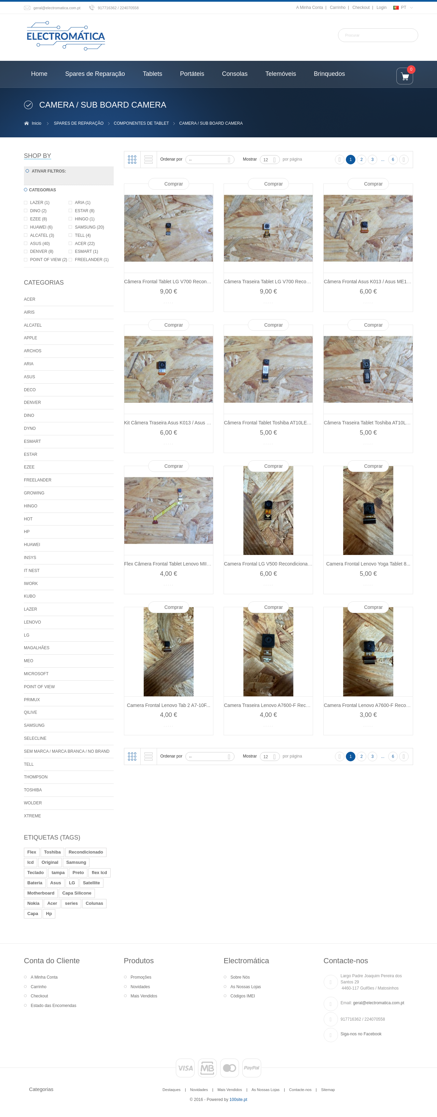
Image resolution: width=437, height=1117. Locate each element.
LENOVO (32, 622)
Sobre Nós (240, 977)
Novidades (140, 986)
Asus (55, 882)
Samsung (76, 862)
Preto (78, 872)
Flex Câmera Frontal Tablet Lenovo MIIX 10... (172, 564)
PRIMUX (32, 699)
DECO (30, 389)
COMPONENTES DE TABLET (141, 123)
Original (50, 862)
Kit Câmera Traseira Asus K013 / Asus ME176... (175, 422)
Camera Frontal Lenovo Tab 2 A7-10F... (168, 705)
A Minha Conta (309, 7)
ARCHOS (32, 351)
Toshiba (52, 852)
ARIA (28, 364)
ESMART (32, 441)
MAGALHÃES (37, 647)
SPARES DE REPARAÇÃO (79, 123)
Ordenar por (171, 159)
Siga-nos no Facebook (361, 1034)
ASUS (29, 376)
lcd (30, 862)
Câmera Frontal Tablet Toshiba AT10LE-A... (269, 422)
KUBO (30, 596)
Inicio (36, 123)
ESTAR (30, 454)
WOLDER (33, 803)
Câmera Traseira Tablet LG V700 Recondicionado (276, 281)
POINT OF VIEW (39, 686)
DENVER (32, 402)
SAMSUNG (34, 725)
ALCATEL (33, 325)
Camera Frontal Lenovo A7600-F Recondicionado (376, 705)
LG (26, 635)
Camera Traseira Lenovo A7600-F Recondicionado (278, 705)
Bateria (34, 882)
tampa (58, 872)
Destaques (172, 1090)
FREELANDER (38, 480)
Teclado (35, 872)
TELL (29, 764)
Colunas (94, 903)
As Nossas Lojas (245, 986)
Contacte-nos (300, 1090)
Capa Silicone (76, 893)
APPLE (30, 338)
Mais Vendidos (144, 996)
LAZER (30, 609)
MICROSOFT (36, 673)
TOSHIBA (33, 790)
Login (381, 7)
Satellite (91, 882)
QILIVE (30, 712)
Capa (32, 913)
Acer (52, 903)
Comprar (174, 184)
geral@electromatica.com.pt (57, 8)
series (71, 903)
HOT (28, 519)
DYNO (30, 428)
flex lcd (99, 872)
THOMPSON (35, 777)
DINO (29, 415)
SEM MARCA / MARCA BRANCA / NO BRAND (67, 751)
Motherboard (40, 893)
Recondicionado (86, 852)
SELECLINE (35, 738)
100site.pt (238, 1099)
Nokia (33, 903)
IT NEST (32, 570)
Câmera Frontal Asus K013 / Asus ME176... (370, 281)
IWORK (31, 583)
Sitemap (328, 1090)
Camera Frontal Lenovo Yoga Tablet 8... (368, 564)
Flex (31, 852)
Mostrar (250, 159)
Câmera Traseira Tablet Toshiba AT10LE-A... (371, 422)
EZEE (29, 467)
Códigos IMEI (242, 996)
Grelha (132, 159)
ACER (29, 299)
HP (27, 531)
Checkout (361, 7)
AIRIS (29, 312)
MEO (28, 660)
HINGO (30, 506)
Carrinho (338, 7)
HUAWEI (32, 544)
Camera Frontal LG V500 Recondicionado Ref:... (275, 564)
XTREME (32, 816)
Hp (49, 913)
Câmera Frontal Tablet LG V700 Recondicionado (175, 281)
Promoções (141, 977)
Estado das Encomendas (53, 1005)
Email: (346, 1002)
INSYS (30, 557)
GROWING (34, 493)
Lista (148, 159)
